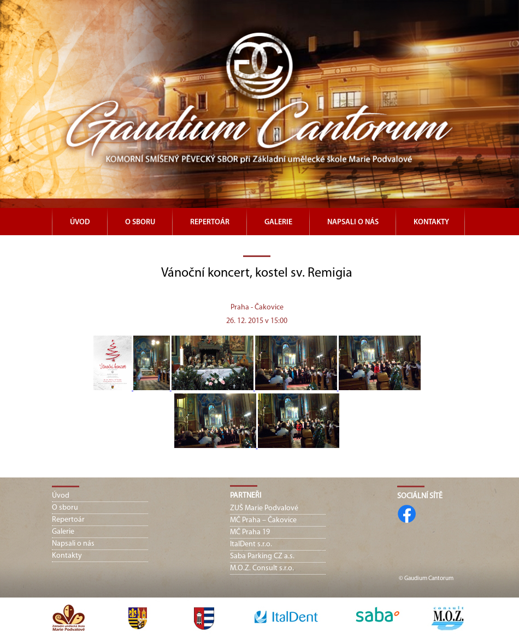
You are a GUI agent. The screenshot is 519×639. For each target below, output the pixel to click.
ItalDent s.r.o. (251, 544)
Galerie (278, 222)
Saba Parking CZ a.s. (262, 556)
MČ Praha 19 (250, 532)
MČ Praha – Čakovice (263, 520)
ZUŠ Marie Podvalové (264, 508)
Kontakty (431, 222)
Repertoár (209, 222)
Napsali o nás (353, 222)
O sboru (140, 222)
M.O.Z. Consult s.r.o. (262, 568)
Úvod (80, 222)
